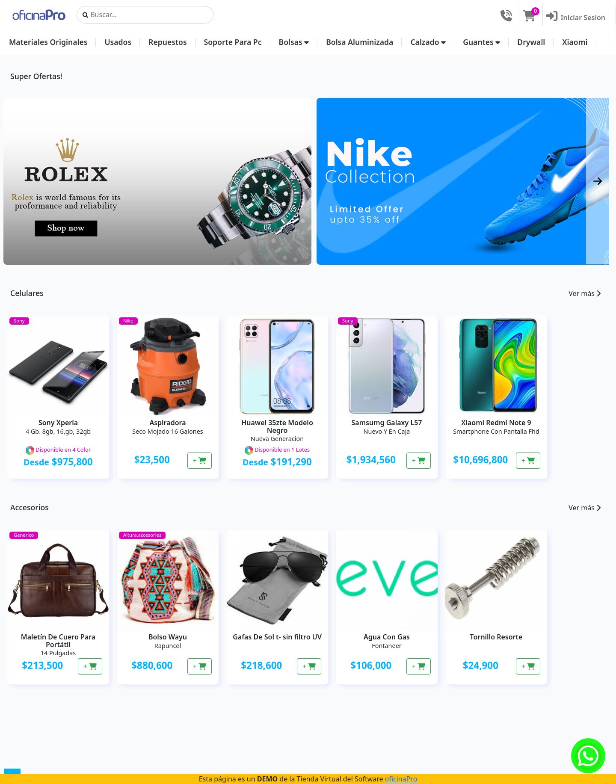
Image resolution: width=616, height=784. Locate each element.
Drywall (531, 42)
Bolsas (294, 42)
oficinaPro (401, 779)
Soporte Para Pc (233, 42)
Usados (117, 42)
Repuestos (167, 42)
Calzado (428, 42)
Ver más (585, 293)
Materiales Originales (48, 42)
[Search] (145, 15)
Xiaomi (574, 42)
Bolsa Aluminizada (359, 42)
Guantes (481, 42)
